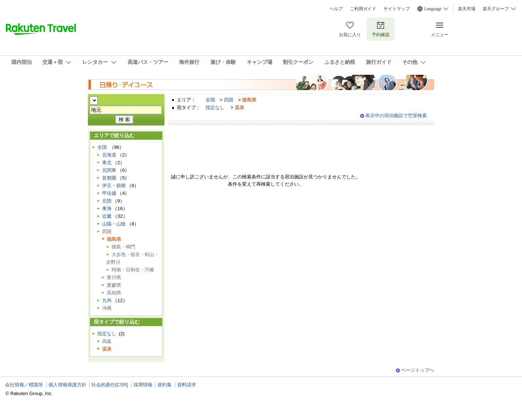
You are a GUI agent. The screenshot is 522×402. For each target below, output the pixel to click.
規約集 (164, 384)
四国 (228, 100)
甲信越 (109, 193)
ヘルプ (336, 8)
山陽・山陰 (114, 224)
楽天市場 (466, 8)
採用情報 (142, 384)
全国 (210, 100)
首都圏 (109, 178)
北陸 (107, 201)
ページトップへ (417, 370)
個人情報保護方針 (67, 384)
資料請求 (186, 384)
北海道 (109, 155)
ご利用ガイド (363, 8)
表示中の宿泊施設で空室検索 (396, 115)
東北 (107, 162)
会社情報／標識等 (24, 384)
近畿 (107, 216)
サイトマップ (396, 8)
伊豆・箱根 (114, 185)
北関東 (109, 170)
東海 (107, 208)
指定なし (215, 107)
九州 (107, 300)
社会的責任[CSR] (109, 384)
